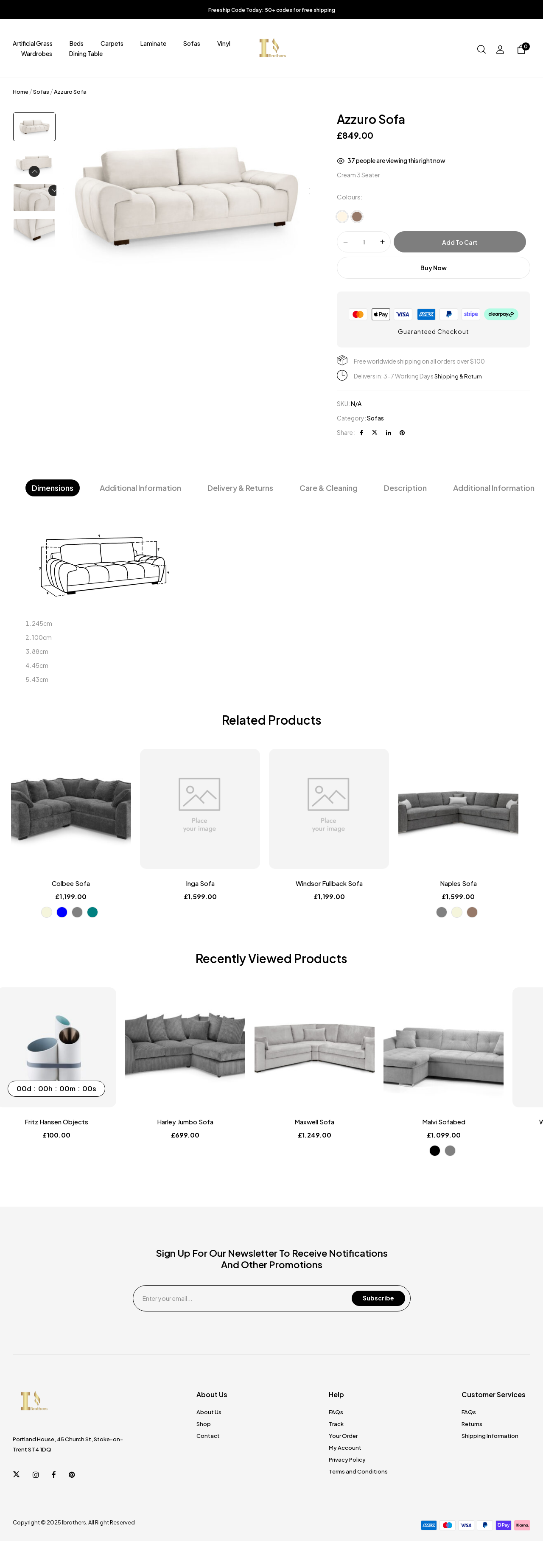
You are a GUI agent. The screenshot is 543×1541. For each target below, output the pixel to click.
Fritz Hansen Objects (73, 1122)
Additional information (494, 488)
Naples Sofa (471, 883)
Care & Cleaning (328, 488)
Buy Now (433, 268)
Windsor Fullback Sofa (338, 883)
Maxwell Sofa (338, 1122)
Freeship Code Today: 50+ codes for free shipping (271, 10)
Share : (346, 432)
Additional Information (140, 488)
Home (20, 91)
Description (405, 488)
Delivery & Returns (240, 488)
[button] (521, 50)
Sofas (41, 91)
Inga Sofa (205, 883)
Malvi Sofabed (471, 1122)
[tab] (52, 488)
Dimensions (52, 488)
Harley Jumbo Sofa (205, 1122)
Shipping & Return (459, 376)
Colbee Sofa (73, 883)
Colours (349, 197)
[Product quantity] (363, 241)
